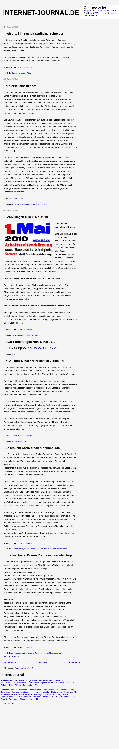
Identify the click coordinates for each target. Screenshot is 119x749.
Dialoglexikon (26, 699)
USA (68, 683)
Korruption (22, 73)
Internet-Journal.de (41, 12)
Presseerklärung (33, 694)
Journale (15, 692)
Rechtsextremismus (59, 549)
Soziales (29, 335)
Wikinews (21, 683)
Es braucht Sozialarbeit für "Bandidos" (33, 448)
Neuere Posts (10, 662)
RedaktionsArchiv (56, 680)
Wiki (66, 697)
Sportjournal (61, 694)
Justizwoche (39, 653)
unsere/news (17, 680)
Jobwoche (5, 692)
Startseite (42, 662)
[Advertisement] (27, 727)
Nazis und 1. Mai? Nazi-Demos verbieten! (34, 361)
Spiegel (4, 685)
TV (36, 685)
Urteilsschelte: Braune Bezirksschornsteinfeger (39, 555)
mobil (35, 699)
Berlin (26, 204)
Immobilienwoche (41, 692)
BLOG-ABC (57, 697)
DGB (13, 354)
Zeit (11, 685)
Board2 (4, 699)
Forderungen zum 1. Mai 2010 (26, 217)
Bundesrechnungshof (37, 683)
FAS (73, 683)
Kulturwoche (56, 692)
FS (2, 704)
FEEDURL (11, 704)
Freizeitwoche (49, 690)
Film (104, 13)
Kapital (14, 73)
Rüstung (30, 73)
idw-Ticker (5, 683)
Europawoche (35, 690)
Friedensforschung (65, 690)
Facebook (13, 699)
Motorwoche (18, 694)
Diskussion (27, 67)
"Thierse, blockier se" (21, 86)
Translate (46, 697)
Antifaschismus (17, 204)
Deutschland (29, 653)
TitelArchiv (42, 680)
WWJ (97, 13)
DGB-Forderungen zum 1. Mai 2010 (30, 342)
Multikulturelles (55, 653)
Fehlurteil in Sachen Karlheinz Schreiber (34, 33)
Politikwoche (20, 335)
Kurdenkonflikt (70, 692)
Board (72, 697)
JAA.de (94, 15)
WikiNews (88, 13)
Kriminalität (42, 549)
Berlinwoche (21, 690)
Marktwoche (6, 694)
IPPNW (17, 685)
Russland (52, 683)
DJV (13, 683)
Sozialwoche (48, 694)
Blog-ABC (88, 10)
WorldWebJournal (32, 697)
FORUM (98, 10)
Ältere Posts (74, 662)
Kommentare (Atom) (24, 668)
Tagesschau (28, 685)
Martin (44, 204)
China (61, 683)
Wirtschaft (37, 335)
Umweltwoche (7, 697)
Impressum (109, 10)
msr (13, 335)
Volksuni (18, 697)
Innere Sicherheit (30, 549)
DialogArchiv (30, 680)
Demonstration (35, 204)
